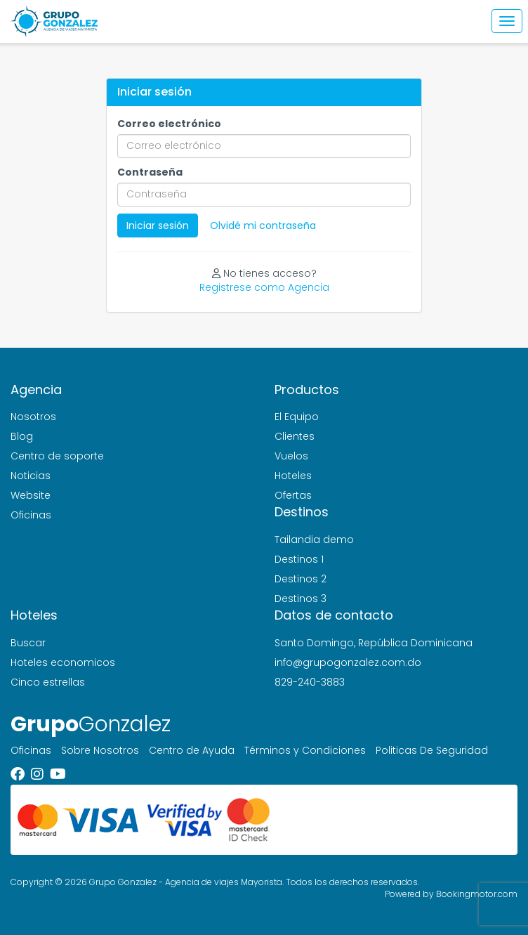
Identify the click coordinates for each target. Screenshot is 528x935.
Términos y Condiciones (305, 750)
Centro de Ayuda (192, 750)
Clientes (295, 436)
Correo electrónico (169, 124)
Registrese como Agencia (264, 287)
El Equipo (297, 417)
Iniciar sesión (157, 225)
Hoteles (293, 476)
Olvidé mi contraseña (263, 225)
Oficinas (31, 515)
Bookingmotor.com (476, 894)
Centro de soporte (57, 456)
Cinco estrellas (48, 682)
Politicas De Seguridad (432, 750)
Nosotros (33, 417)
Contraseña (150, 172)
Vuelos (291, 456)
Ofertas (293, 495)
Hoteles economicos (63, 662)
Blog (22, 436)
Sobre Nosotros (100, 750)
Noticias (31, 476)
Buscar (28, 643)
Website (31, 495)
